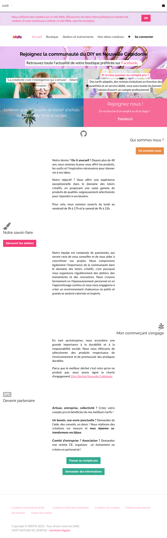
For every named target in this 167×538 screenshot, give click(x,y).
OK (146, 18)
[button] (129, 37)
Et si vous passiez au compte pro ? (125, 75)
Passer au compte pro (83, 460)
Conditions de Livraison (107, 507)
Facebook (129, 62)
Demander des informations (83, 471)
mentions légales (60, 530)
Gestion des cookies (43, 512)
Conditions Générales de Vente (28, 507)
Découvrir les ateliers (20, 243)
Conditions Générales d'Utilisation (70, 507)
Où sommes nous (149, 151)
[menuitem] (37, 37)
